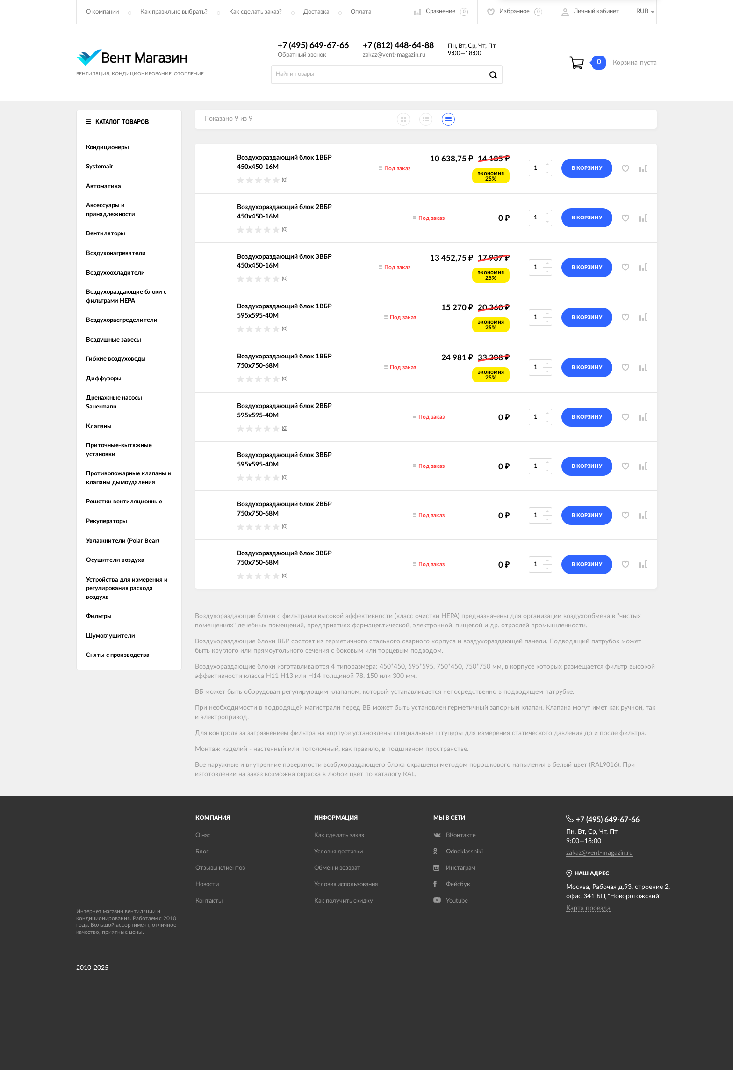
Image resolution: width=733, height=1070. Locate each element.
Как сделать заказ (339, 835)
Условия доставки (338, 852)
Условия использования (346, 884)
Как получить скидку (343, 901)
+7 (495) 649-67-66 (313, 46)
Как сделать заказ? (255, 12)
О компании (102, 12)
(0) (284, 179)
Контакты (209, 901)
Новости (207, 884)
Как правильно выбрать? (174, 12)
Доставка (316, 12)
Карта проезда (588, 908)
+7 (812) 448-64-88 (398, 46)
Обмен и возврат (337, 868)
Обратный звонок (302, 55)
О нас (202, 835)
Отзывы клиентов (220, 868)
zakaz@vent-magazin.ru (394, 55)
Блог (201, 852)
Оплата (361, 12)
